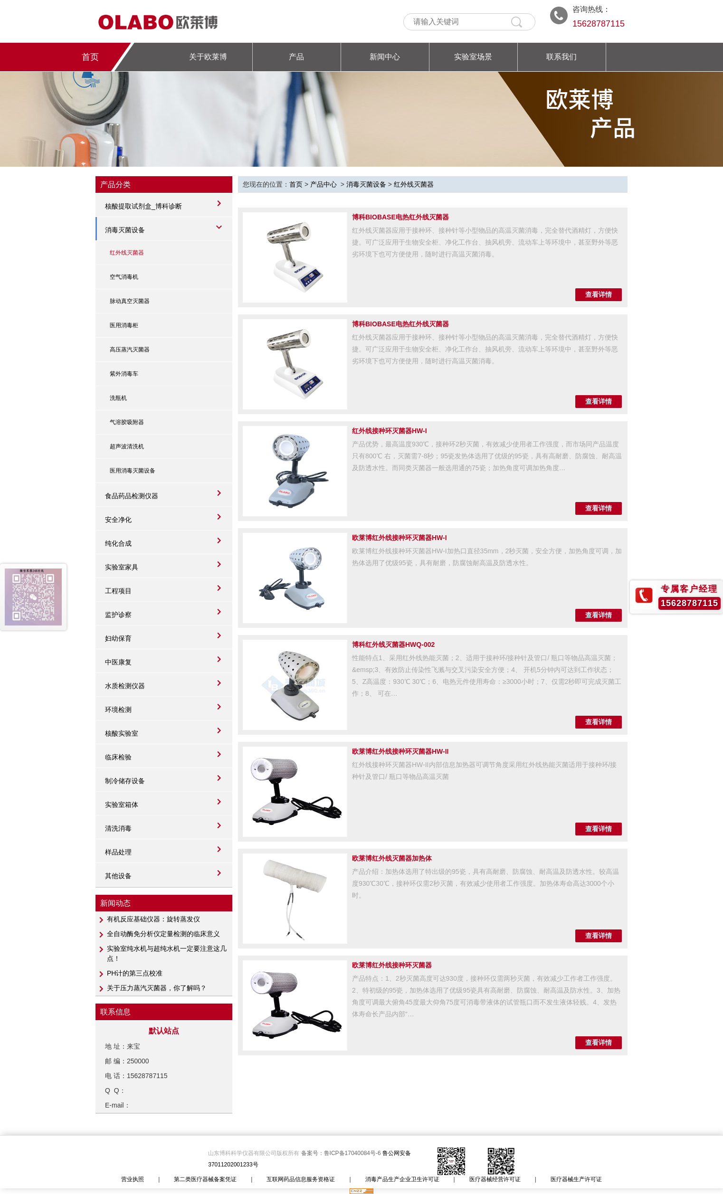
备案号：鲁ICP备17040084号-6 (341, 1153)
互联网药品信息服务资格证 (300, 1179)
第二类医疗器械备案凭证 (205, 1179)
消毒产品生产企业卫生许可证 (402, 1179)
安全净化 (118, 519)
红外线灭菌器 (127, 252)
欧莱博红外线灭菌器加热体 (392, 858)
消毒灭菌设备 (125, 230)
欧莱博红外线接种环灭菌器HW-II (400, 751)
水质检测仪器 (125, 686)
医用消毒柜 (124, 325)
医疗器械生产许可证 (576, 1179)
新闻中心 (385, 57)
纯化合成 (118, 543)
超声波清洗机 (127, 446)
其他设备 (118, 876)
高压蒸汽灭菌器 (130, 349)
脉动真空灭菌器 (130, 301)
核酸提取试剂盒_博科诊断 (143, 206)
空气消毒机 (124, 277)
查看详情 (598, 294)
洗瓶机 (118, 398)
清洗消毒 (118, 828)
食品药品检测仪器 (131, 496)
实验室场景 (473, 57)
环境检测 (118, 709)
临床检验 (118, 757)
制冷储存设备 (125, 781)
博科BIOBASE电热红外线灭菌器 (400, 217)
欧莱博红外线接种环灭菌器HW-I (399, 537)
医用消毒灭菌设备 (132, 470)
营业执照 (132, 1179)
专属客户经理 (689, 589)
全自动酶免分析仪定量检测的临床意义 (163, 934)
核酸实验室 (121, 733)
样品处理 (118, 852)
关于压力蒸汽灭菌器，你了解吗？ (157, 988)
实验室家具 (121, 567)
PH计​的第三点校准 (134, 973)
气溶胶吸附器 (127, 422)
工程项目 (118, 591)
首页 (90, 57)
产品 (296, 57)
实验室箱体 (121, 804)
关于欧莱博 (208, 57)
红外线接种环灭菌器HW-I (389, 431)
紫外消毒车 (124, 373)
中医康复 (118, 662)
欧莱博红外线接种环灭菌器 (392, 965)
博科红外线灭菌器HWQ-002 (393, 644)
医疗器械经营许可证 (495, 1179)
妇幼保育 (118, 638)
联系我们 (561, 57)
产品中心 (323, 184)
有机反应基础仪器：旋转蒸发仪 (153, 919)
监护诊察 (118, 614)
